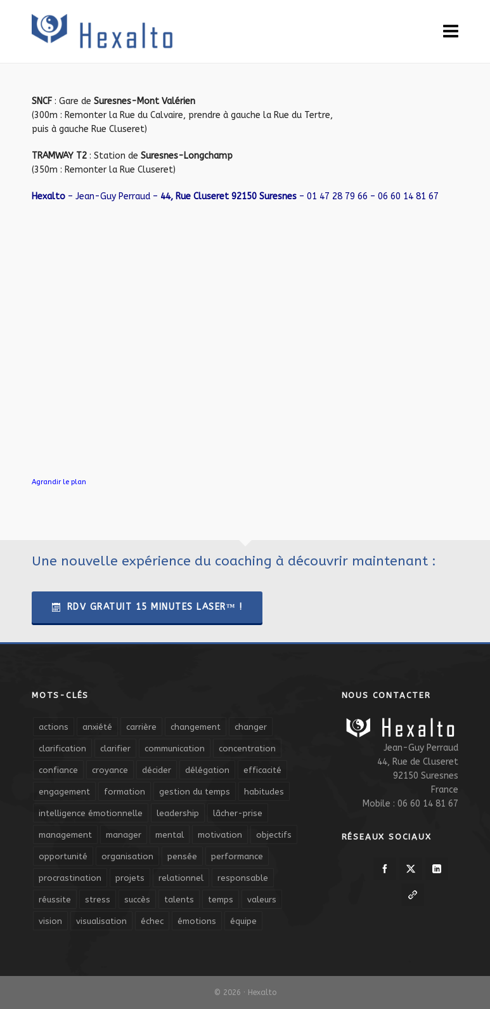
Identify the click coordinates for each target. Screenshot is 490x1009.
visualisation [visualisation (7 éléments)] (101, 921)
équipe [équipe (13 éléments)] (243, 921)
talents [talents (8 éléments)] (179, 899)
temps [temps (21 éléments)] (220, 899)
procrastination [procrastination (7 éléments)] (70, 878)
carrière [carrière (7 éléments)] (141, 727)
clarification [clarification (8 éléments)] (62, 748)
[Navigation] (450, 31)
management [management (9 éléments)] (65, 835)
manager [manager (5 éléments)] (123, 835)
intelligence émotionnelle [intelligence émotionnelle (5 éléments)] (91, 813)
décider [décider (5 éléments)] (156, 770)
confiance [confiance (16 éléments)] (58, 770)
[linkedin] (436, 868)
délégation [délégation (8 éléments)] (207, 770)
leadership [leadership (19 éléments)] (178, 813)
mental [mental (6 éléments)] (169, 835)
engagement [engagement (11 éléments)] (64, 791)
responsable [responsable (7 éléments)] (242, 878)
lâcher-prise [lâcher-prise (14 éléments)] (237, 813)
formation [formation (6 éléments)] (124, 791)
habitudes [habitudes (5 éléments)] (264, 791)
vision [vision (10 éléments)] (50, 921)
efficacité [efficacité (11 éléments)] (262, 770)
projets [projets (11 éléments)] (130, 878)
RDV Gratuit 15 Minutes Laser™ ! (147, 607)
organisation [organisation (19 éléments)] (127, 856)
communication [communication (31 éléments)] (175, 748)
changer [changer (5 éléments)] (251, 727)
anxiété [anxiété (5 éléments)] (97, 727)
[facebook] (384, 868)
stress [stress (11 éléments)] (97, 899)
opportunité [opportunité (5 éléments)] (63, 856)
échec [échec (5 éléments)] (152, 921)
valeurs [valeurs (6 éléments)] (261, 899)
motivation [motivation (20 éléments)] (220, 835)
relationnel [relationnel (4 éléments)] (180, 878)
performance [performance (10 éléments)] (237, 856)
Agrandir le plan (59, 482)
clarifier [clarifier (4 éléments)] (115, 748)
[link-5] (412, 894)
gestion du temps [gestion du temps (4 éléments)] (194, 791)
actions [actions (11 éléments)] (53, 727)
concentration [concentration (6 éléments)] (247, 748)
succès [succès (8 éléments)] (137, 899)
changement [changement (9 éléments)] (196, 727)
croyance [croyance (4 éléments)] (110, 770)
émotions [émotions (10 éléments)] (196, 921)
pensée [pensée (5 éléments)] (182, 856)
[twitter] (410, 868)
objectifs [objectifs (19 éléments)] (274, 835)
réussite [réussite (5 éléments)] (55, 899)
